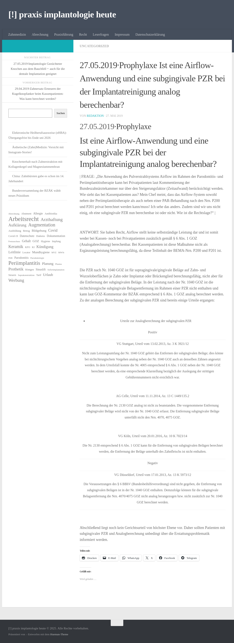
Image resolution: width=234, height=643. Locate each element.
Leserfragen (101, 34)
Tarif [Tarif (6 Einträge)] (38, 275)
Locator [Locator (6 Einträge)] (26, 252)
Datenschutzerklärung (150, 34)
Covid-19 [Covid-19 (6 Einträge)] (13, 236)
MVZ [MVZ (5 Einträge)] (53, 252)
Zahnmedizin (17, 34)
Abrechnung (40, 34)
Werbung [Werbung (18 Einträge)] (16, 280)
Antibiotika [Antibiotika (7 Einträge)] (51, 213)
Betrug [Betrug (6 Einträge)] (26, 230)
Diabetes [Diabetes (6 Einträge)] (40, 236)
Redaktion (95, 115)
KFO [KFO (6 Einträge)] (27, 247)
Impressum (122, 34)
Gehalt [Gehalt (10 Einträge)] (26, 241)
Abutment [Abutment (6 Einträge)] (26, 213)
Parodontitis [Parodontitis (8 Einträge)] (21, 257)
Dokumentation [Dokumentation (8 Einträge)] (56, 236)
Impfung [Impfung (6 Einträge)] (56, 241)
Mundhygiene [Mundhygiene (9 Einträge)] (40, 252)
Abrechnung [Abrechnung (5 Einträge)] (14, 214)
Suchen (61, 113)
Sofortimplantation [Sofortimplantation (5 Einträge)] (55, 270)
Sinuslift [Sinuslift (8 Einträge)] (41, 269)
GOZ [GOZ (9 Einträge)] (35, 241)
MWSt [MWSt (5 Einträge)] (61, 252)
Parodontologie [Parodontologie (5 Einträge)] (37, 258)
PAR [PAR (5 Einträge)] (10, 258)
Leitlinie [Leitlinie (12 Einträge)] (14, 252)
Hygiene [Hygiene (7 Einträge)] (45, 241)
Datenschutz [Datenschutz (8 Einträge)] (27, 236)
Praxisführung (63, 34)
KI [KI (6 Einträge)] (33, 247)
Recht (83, 34)
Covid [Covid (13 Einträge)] (52, 230)
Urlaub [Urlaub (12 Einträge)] (48, 275)
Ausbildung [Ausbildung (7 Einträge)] (14, 230)
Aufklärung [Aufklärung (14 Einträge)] (17, 225)
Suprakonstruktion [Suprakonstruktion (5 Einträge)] (26, 275)
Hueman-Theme (59, 634)
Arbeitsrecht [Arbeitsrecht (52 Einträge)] (23, 218)
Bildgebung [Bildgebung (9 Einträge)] (39, 230)
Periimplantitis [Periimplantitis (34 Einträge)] (24, 263)
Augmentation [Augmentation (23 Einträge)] (41, 224)
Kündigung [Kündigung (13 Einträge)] (44, 247)
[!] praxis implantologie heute (62, 14)
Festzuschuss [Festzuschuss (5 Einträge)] (14, 241)
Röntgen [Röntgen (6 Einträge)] (29, 269)
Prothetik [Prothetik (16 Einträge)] (15, 269)
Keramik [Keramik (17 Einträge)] (15, 246)
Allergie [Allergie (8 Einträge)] (38, 213)
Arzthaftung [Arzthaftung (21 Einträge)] (52, 219)
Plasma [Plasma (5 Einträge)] (58, 264)
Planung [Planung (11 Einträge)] (47, 264)
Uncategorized (94, 46)
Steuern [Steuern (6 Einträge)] (12, 275)
